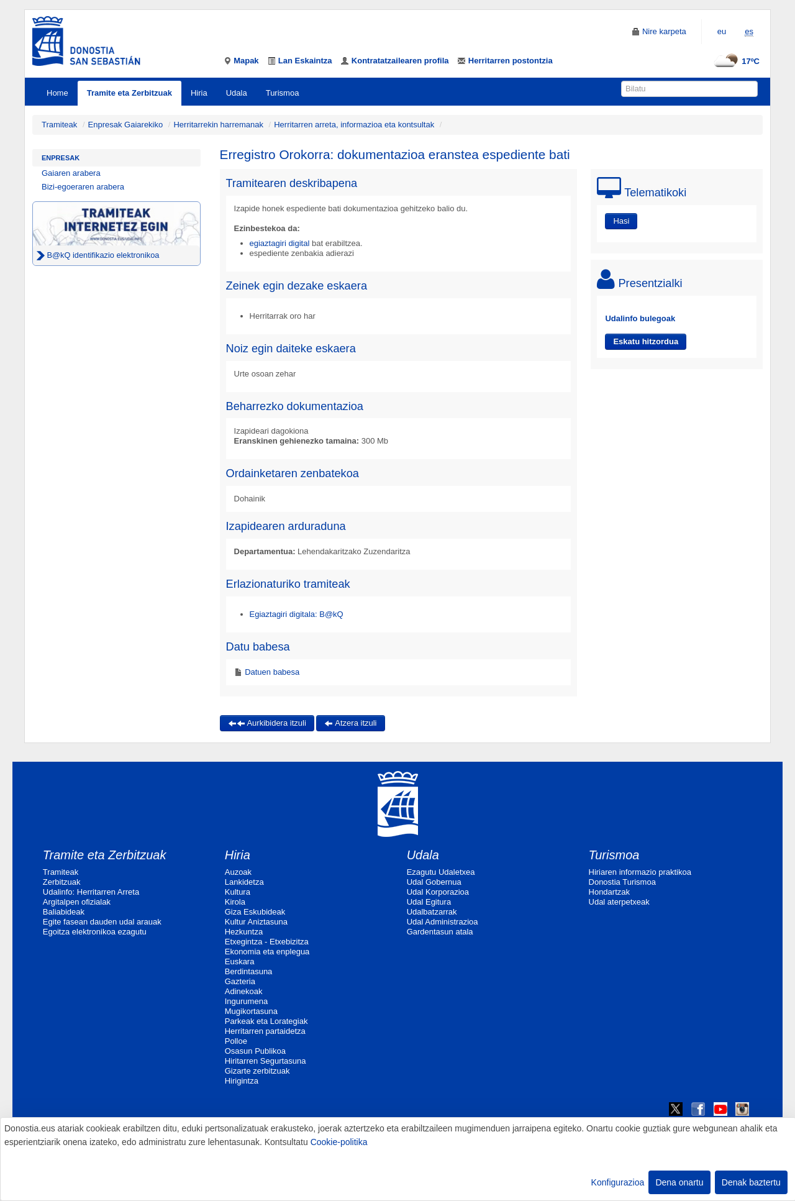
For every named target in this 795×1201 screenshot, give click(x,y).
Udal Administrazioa (442, 921)
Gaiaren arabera (71, 173)
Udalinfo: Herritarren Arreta (91, 892)
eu (721, 31)
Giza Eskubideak (255, 911)
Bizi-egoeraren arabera (83, 186)
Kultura (237, 892)
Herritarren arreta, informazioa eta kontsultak (354, 124)
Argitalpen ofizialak (77, 901)
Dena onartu (679, 1182)
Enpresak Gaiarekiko (125, 124)
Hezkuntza (244, 931)
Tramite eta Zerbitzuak (129, 93)
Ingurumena (246, 1001)
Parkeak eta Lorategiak (266, 1021)
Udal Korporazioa (438, 892)
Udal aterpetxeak (619, 901)
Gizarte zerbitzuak (257, 1070)
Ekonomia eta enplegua (267, 951)
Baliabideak (63, 911)
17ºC (735, 61)
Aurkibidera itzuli (267, 723)
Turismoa (282, 93)
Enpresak (61, 158)
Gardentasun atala (440, 931)
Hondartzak (609, 892)
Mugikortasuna (251, 1011)
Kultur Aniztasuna (256, 921)
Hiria (199, 93)
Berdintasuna (249, 971)
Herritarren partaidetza (265, 1031)
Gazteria (240, 981)
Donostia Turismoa (622, 882)
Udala (236, 93)
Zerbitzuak (62, 882)
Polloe (236, 1041)
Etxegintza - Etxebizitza (267, 941)
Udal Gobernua (434, 882)
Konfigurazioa (618, 1182)
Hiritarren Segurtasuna (265, 1061)
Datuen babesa (271, 672)
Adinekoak (244, 991)
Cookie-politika (339, 1142)
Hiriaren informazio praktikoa (640, 872)
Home (57, 93)
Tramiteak (59, 124)
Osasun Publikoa (255, 1051)
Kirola (235, 901)
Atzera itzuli (350, 723)
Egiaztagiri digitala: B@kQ (296, 614)
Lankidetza (244, 882)
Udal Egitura (429, 901)
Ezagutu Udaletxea (441, 872)
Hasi (621, 221)
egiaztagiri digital (281, 243)
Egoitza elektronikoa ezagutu (95, 931)
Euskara (240, 961)
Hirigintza (241, 1080)
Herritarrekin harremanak (218, 124)
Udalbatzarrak (432, 911)
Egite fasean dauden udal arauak (102, 921)
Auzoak (238, 872)
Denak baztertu (751, 1182)
